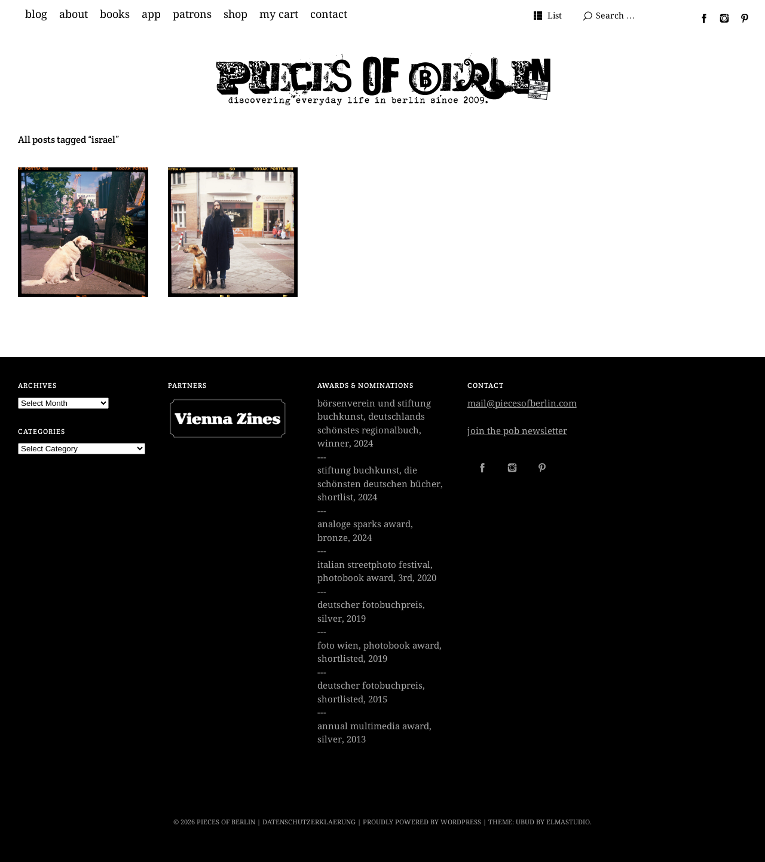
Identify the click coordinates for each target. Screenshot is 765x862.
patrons (192, 14)
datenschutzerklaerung (309, 822)
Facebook (699, 18)
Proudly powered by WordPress (422, 822)
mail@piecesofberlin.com (522, 403)
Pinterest (740, 18)
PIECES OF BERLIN (226, 822)
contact (328, 14)
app (151, 14)
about (73, 14)
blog (36, 14)
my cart (278, 14)
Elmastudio (568, 822)
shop (235, 14)
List (554, 15)
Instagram (719, 18)
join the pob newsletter (517, 431)
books (115, 14)
